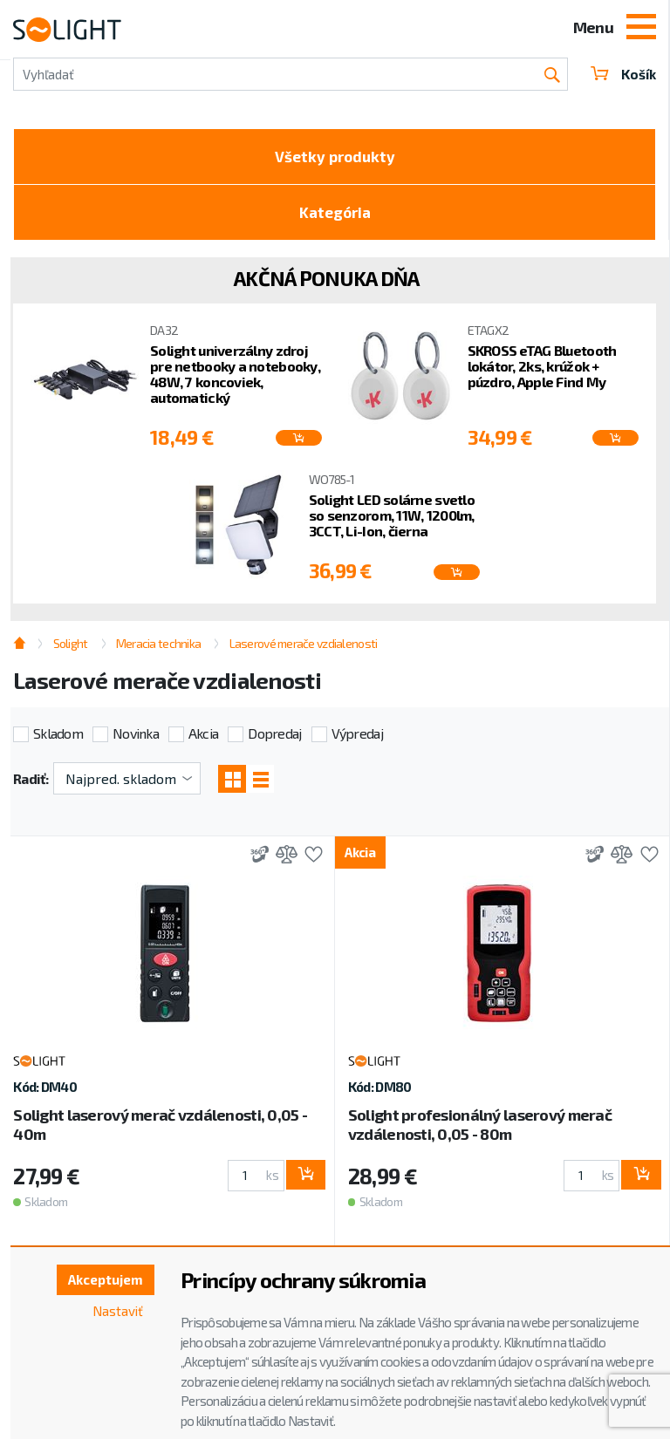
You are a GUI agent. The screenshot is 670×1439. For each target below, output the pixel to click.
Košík (622, 73)
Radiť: (31, 785)
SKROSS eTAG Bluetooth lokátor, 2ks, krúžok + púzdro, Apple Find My (542, 373)
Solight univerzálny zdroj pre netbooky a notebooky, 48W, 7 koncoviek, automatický (235, 380)
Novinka (136, 739)
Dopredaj (274, 739)
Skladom (58, 739)
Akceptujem (102, 1280)
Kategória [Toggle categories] (335, 217)
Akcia (203, 739)
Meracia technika (158, 649)
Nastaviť (116, 1313)
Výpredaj (357, 739)
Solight (70, 649)
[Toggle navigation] (641, 28)
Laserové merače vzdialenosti (303, 649)
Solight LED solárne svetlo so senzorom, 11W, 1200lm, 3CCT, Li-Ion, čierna (392, 522)
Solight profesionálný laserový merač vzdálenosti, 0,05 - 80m (480, 1131)
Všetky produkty (334, 157)
